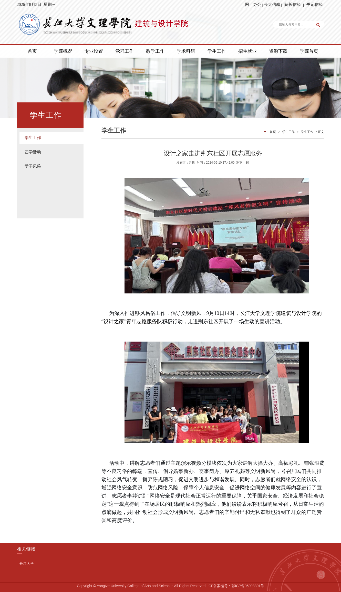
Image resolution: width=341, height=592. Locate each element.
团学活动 (33, 152)
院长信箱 (292, 4)
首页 (32, 51)
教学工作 (155, 51)
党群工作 (124, 51)
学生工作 (217, 51)
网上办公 (253, 4)
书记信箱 (314, 4)
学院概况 (63, 51)
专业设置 (94, 51)
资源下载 (278, 51)
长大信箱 (272, 4)
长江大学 (26, 564)
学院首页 (309, 51)
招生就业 (247, 51)
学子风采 (33, 166)
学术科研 (186, 51)
